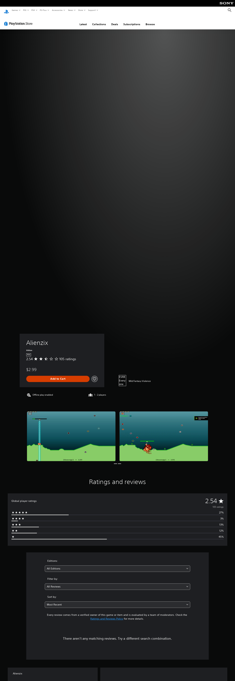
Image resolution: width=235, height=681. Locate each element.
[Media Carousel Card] (71, 433)
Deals (114, 20)
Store (80, 10)
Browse (150, 20)
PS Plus (43, 10)
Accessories (57, 10)
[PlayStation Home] (6, 10)
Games (15, 10)
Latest (83, 20)
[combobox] (117, 565)
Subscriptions (131, 20)
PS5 (24, 10)
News (70, 10)
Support (91, 10)
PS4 (33, 10)
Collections (99, 20)
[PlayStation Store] (19, 20)
